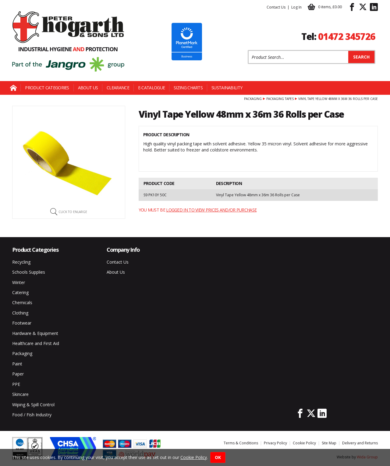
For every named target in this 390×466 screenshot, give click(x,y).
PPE (16, 384)
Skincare (20, 394)
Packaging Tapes (280, 99)
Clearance (118, 88)
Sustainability (226, 88)
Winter (18, 282)
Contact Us (276, 7)
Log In (296, 7)
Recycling (21, 262)
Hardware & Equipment (35, 333)
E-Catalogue (151, 88)
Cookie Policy (304, 443)
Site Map (329, 443)
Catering (20, 292)
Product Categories (47, 88)
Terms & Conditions (241, 443)
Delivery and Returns (360, 443)
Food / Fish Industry (31, 415)
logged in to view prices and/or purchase (211, 210)
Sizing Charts (188, 88)
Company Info (123, 249)
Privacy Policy (275, 443)
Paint (17, 364)
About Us (88, 88)
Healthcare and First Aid (35, 343)
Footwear (21, 323)
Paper (18, 374)
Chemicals (22, 302)
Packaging (253, 99)
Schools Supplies (28, 272)
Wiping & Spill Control (33, 404)
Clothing (20, 313)
